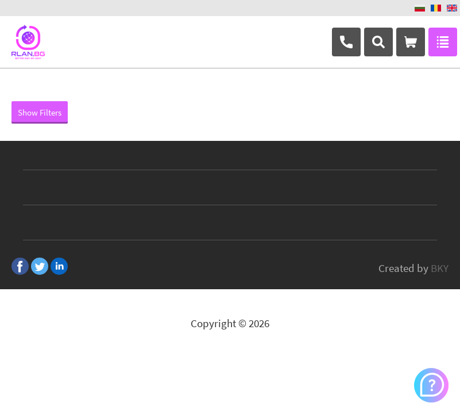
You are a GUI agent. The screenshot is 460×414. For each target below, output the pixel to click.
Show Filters (39, 112)
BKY (440, 268)
